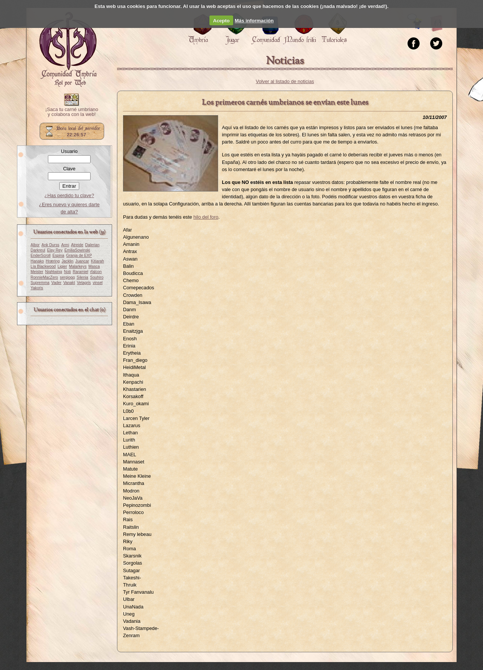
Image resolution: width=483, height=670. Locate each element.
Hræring (53, 261)
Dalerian (92, 245)
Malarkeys (78, 266)
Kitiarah (97, 261)
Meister (37, 272)
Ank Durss (50, 245)
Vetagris (84, 283)
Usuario (69, 151)
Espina (58, 255)
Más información (254, 20)
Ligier (62, 266)
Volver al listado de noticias (285, 81)
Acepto (221, 20)
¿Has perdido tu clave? (69, 195)
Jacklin (67, 261)
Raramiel (80, 272)
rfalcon (96, 272)
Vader (56, 283)
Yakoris (37, 288)
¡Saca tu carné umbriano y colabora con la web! (71, 112)
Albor (35, 245)
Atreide (77, 245)
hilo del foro (205, 217)
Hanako (37, 261)
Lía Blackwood (43, 266)
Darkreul (38, 250)
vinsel (98, 283)
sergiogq (67, 277)
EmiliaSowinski (77, 250)
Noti (67, 272)
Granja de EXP (79, 255)
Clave (69, 168)
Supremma (40, 283)
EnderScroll (41, 255)
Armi (65, 245)
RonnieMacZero (44, 277)
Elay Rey (55, 250)
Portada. (67, 49)
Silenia (82, 277)
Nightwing (53, 272)
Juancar (82, 261)
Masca (94, 266)
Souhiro (96, 277)
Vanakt (69, 283)
